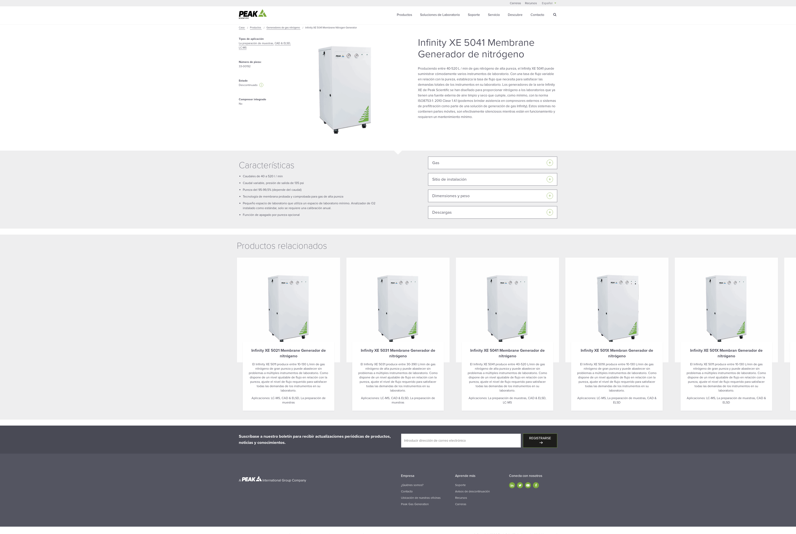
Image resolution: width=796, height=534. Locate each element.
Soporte (474, 15)
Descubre (515, 15)
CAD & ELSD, (283, 43)
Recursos (531, 3)
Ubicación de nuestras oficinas (421, 498)
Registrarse (540, 438)
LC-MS (243, 47)
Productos (404, 15)
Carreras (515, 3)
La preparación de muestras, (256, 43)
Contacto (537, 15)
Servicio (494, 15)
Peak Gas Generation (415, 504)
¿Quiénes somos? (412, 485)
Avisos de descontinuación (472, 491)
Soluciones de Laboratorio (440, 15)
